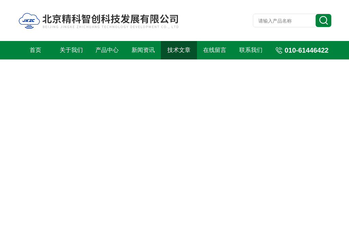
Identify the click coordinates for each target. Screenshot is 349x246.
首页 (35, 50)
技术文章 (179, 50)
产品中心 (107, 50)
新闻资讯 (143, 50)
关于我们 (71, 50)
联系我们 (250, 50)
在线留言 (214, 50)
